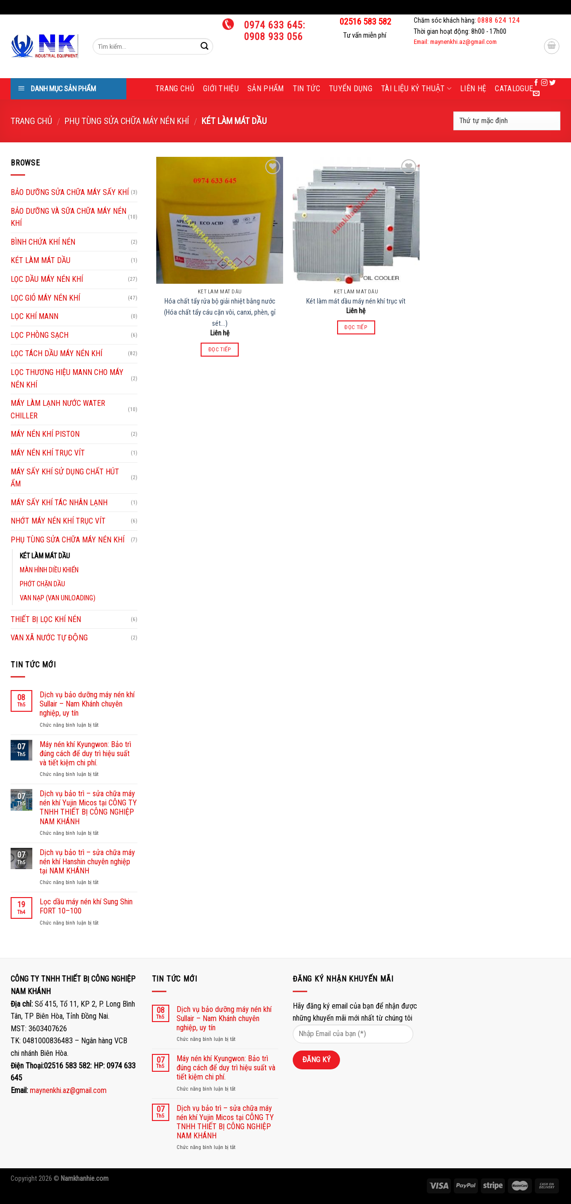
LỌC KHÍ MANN (34, 316)
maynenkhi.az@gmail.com (68, 1090)
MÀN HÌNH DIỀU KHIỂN (49, 570)
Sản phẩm (265, 88)
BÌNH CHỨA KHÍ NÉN (43, 242)
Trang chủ (174, 88)
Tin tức (306, 88)
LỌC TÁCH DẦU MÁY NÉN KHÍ (56, 353)
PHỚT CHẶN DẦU (42, 584)
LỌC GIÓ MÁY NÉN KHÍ (45, 298)
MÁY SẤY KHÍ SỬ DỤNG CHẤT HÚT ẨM (65, 478)
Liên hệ (473, 88)
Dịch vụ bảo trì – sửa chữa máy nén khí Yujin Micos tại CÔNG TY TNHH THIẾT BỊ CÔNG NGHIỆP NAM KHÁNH (88, 807)
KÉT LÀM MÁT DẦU (40, 260)
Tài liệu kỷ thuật (416, 89)
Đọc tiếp (219, 349)
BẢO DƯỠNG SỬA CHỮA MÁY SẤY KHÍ (70, 192)
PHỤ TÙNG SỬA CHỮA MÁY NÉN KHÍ (127, 121)
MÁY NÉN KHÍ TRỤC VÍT (48, 452)
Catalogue (514, 88)
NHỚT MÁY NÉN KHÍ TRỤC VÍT (58, 521)
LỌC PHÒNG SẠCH (39, 335)
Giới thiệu (221, 88)
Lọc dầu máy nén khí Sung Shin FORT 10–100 (86, 906)
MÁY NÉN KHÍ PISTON (45, 434)
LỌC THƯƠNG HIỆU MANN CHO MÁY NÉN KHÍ (67, 378)
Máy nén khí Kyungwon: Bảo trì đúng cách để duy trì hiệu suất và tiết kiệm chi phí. (85, 753)
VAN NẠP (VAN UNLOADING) (57, 598)
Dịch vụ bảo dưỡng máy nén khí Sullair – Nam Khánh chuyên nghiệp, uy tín (87, 704)
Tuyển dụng (350, 88)
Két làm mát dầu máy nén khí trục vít (356, 301)
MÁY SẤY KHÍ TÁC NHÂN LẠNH (59, 502)
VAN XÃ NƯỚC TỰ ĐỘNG (49, 637)
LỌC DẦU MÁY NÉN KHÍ (47, 279)
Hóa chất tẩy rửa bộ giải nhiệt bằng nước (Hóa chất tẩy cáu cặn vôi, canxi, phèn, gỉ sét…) (219, 312)
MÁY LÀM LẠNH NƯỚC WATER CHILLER (58, 409)
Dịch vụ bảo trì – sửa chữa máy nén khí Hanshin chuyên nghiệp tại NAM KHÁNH (87, 861)
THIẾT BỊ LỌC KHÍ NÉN (46, 619)
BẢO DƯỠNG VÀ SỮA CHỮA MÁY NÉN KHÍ (68, 217)
